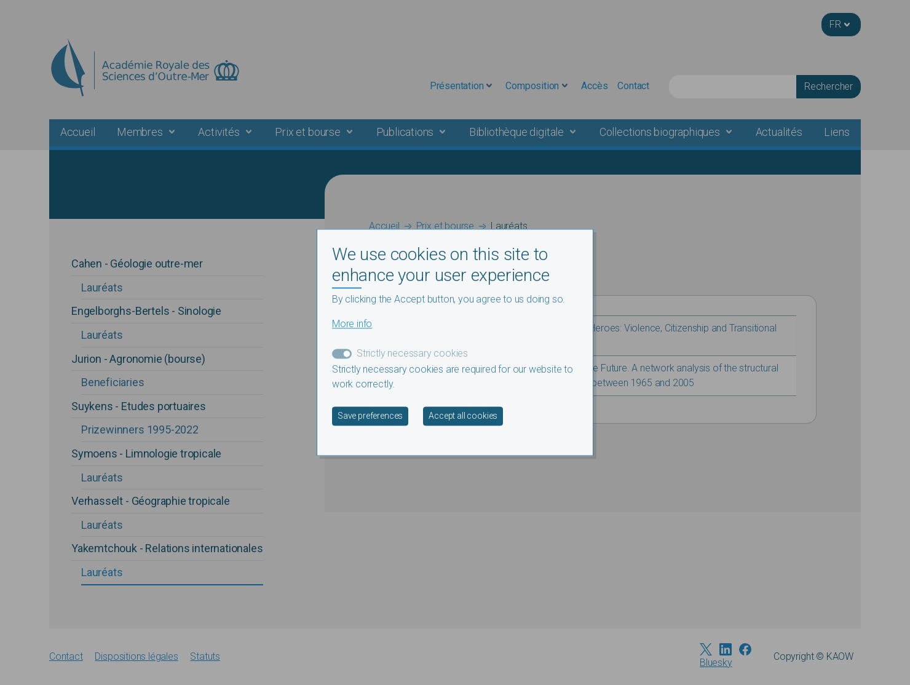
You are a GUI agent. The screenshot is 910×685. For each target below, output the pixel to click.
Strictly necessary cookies (412, 354)
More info (352, 324)
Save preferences (370, 416)
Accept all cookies (463, 416)
